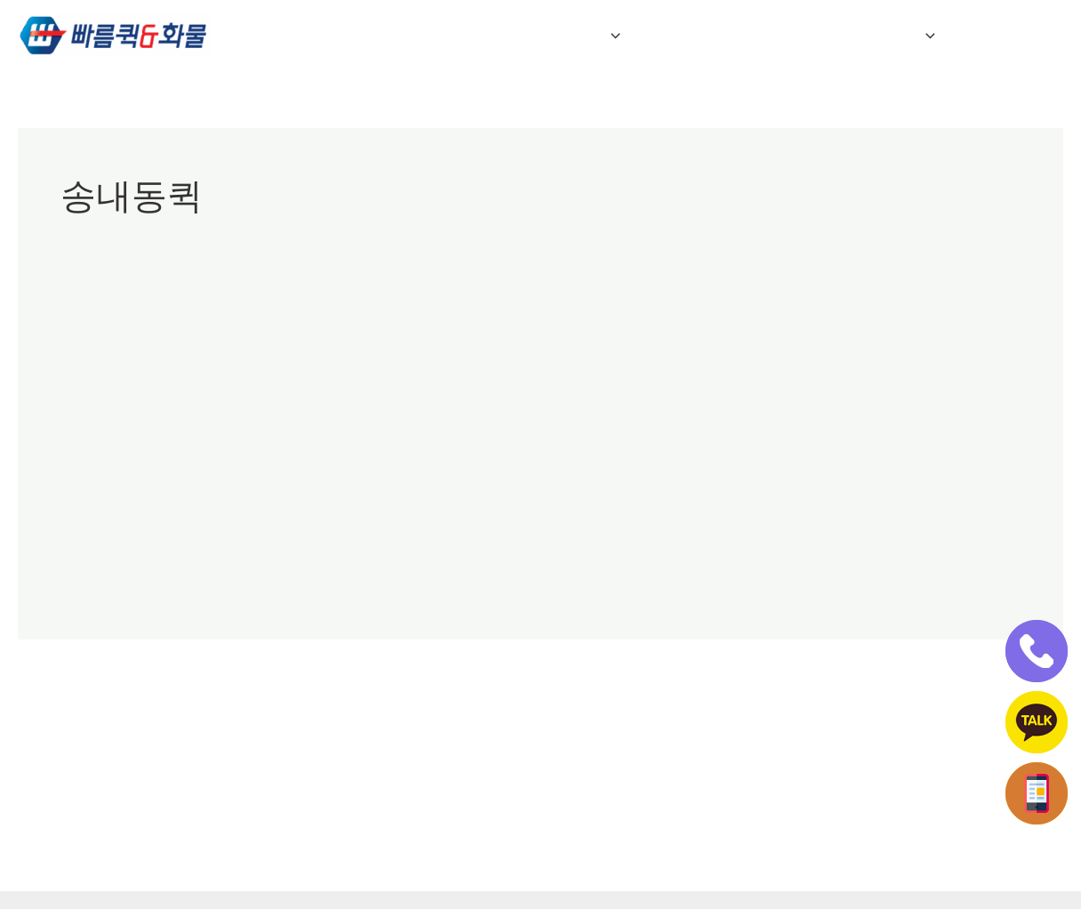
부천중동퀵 (241, 369)
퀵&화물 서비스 (573, 35)
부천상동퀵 (167, 369)
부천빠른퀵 (93, 369)
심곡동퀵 (503, 369)
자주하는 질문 (716, 35)
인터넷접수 (1009, 35)
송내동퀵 (442, 369)
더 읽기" (84, 573)
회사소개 (448, 35)
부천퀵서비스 (369, 369)
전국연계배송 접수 (868, 35)
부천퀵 (302, 369)
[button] (627, 35)
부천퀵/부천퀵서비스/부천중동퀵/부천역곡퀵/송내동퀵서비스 (408, 328)
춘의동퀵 (563, 369)
